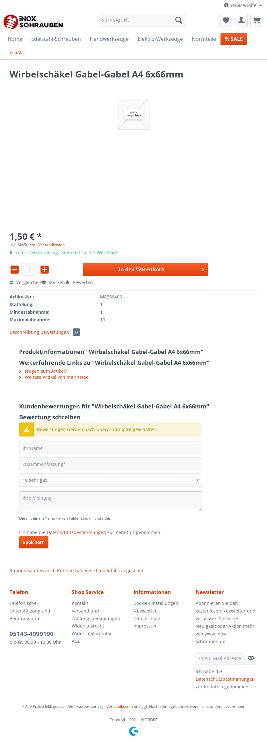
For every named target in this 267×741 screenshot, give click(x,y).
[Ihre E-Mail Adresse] (220, 658)
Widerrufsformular (92, 633)
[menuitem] (142, 23)
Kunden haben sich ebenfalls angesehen (101, 571)
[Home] (15, 39)
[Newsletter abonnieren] (251, 658)
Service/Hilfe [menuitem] (241, 5)
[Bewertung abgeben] (110, 480)
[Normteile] (203, 39)
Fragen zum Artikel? (43, 371)
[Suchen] (178, 20)
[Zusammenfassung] (110, 464)
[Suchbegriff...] (142, 20)
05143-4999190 (32, 634)
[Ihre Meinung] (110, 500)
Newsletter (145, 611)
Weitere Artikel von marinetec (53, 377)
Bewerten (79, 282)
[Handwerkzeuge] (109, 39)
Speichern (34, 542)
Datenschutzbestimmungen (76, 532)
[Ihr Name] (110, 448)
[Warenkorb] (256, 20)
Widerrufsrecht (88, 626)
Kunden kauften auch (33, 571)
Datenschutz (147, 618)
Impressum (146, 626)
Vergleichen (25, 282)
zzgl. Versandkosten (47, 244)
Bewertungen (60, 332)
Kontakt (80, 603)
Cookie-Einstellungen (156, 603)
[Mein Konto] (241, 20)
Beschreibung (24, 332)
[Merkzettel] (225, 20)
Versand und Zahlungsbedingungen (96, 614)
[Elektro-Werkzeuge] (160, 39)
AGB (76, 641)
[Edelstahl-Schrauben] (56, 39)
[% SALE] (233, 39)
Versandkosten (119, 706)
